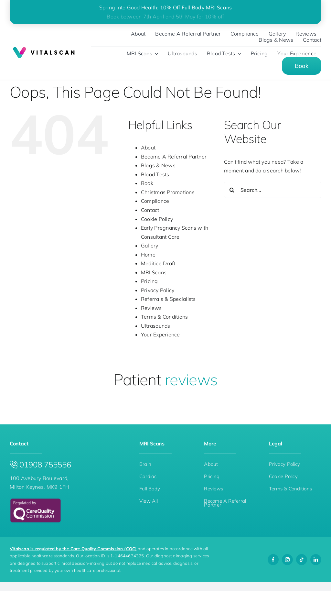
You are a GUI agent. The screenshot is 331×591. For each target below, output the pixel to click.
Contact (150, 210)
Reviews (151, 308)
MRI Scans (153, 272)
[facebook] (273, 559)
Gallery (149, 245)
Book (147, 183)
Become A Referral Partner (174, 156)
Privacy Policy (157, 290)
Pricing (149, 281)
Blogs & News (158, 165)
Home (148, 254)
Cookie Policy (157, 219)
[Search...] (272, 190)
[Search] (232, 190)
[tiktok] (301, 559)
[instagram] (287, 559)
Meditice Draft (158, 263)
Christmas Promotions (168, 192)
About (148, 147)
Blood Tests (155, 174)
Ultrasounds (155, 326)
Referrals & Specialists (168, 299)
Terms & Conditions (164, 316)
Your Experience (160, 334)
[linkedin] (315, 559)
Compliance (155, 201)
